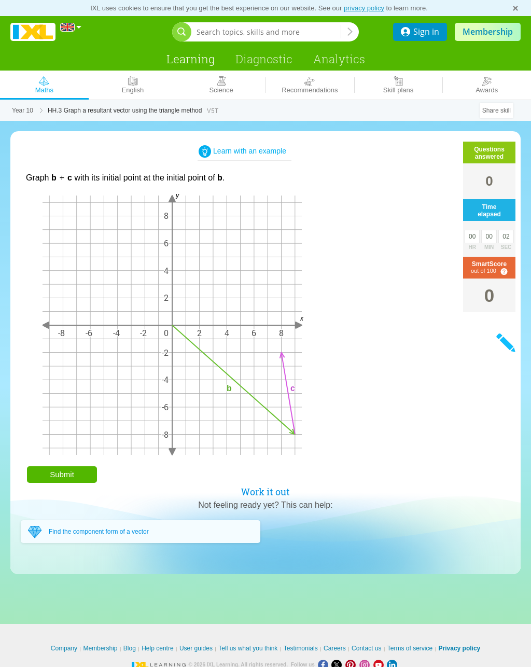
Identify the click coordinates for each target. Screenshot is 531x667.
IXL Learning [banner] (32, 32)
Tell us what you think (247, 648)
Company (64, 648)
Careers (335, 648)
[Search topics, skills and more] (269, 31)
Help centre (157, 648)
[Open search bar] (181, 31)
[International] (71, 27)
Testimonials (301, 648)
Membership (488, 31)
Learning (190, 58)
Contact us (366, 648)
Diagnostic (263, 58)
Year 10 (22, 110)
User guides (196, 648)
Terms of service (409, 648)
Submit (62, 474)
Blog (129, 648)
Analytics (339, 58)
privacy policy (364, 8)
